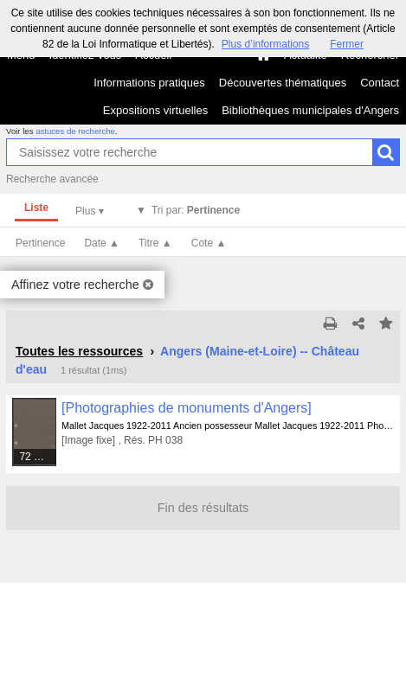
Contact (379, 82)
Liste (36, 208)
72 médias (38, 457)
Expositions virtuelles (155, 110)
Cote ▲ (209, 243)
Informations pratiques (149, 82)
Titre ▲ (155, 243)
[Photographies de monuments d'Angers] (186, 407)
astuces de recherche (75, 131)
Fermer (347, 44)
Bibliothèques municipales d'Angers (310, 110)
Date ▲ (101, 243)
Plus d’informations (265, 44)
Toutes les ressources (79, 351)
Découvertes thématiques (282, 82)
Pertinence (40, 243)
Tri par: (195, 210)
